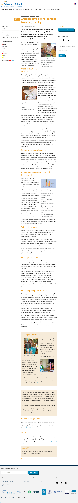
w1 (45, 119)
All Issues (15, 9)
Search (70, 4)
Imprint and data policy (6, 485)
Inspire (20, 9)
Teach (31, 9)
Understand (26, 9)
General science (14, 37)
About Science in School (7, 481)
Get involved (47, 9)
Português (5, 53)
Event (8, 37)
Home (2, 9)
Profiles (7, 35)
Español (4, 57)
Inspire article (17, 19)
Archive (42, 481)
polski (4, 51)
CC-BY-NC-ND (24, 462)
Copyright (26, 481)
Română (4, 55)
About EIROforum (5, 483)
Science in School (25, 16)
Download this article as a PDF (66, 30)
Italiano (4, 49)
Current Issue (8, 9)
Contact (58, 4)
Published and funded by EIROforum (9, 498)
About (40, 9)
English (4, 44)
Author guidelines (55, 9)
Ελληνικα (4, 46)
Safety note (27, 483)
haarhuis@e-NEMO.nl (27, 428)
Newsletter (64, 4)
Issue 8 (37, 16)
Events (36, 9)
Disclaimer (26, 485)
